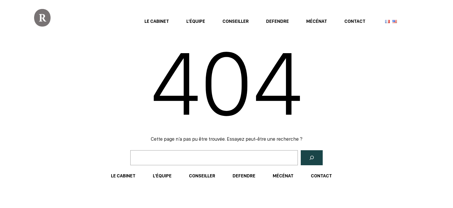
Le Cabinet (156, 21)
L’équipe (195, 21)
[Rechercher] (312, 157)
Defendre (277, 21)
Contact (354, 21)
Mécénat (316, 21)
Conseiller (235, 21)
